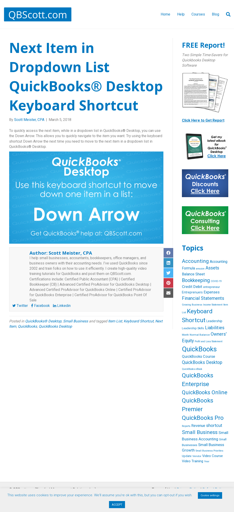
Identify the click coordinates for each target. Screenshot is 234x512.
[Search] (227, 14)
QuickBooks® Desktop (43, 321)
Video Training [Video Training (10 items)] (192, 461)
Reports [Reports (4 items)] (186, 426)
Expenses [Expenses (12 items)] (212, 292)
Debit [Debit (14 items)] (197, 286)
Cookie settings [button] (210, 495)
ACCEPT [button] (117, 504)
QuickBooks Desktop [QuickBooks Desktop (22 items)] (202, 362)
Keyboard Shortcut (139, 321)
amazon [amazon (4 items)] (200, 268)
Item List (115, 321)
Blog (215, 14)
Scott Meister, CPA (70, 253)
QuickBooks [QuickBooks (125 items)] (199, 349)
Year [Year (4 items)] (206, 461)
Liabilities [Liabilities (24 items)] (214, 327)
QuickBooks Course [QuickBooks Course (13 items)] (198, 356)
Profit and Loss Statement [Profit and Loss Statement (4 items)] (208, 341)
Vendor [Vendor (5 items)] (196, 456)
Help (181, 14)
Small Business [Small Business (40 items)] (200, 432)
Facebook (40, 305)
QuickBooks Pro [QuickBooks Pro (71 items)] (203, 417)
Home (165, 14)
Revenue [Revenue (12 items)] (198, 425)
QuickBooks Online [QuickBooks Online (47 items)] (204, 392)
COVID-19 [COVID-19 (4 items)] (216, 281)
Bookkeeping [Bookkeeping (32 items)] (196, 280)
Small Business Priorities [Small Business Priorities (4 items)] (209, 450)
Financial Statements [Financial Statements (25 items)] (203, 298)
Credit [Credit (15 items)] (187, 286)
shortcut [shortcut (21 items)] (214, 425)
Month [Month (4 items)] (185, 334)
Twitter (20, 305)
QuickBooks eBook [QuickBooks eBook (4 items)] (192, 369)
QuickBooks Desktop (55, 326)
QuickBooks (27, 326)
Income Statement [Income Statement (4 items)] (212, 304)
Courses (198, 14)
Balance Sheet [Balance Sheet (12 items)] (193, 274)
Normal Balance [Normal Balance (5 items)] (200, 334)
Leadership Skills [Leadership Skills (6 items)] (193, 328)
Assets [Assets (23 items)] (212, 268)
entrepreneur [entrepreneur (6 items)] (211, 287)
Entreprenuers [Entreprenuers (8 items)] (192, 292)
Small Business (75, 321)
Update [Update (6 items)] (186, 456)
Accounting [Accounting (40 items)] (195, 261)
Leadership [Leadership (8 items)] (214, 321)
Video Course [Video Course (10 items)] (212, 456)
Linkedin (62, 305)
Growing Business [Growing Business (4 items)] (192, 304)
